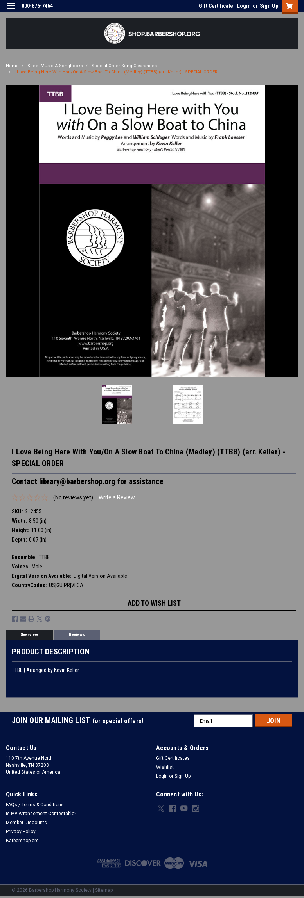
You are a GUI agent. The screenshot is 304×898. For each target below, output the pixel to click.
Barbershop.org (22, 840)
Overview (29, 634)
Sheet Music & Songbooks (55, 65)
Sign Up (269, 6)
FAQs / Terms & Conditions (35, 804)
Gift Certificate (216, 6)
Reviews (77, 634)
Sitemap (104, 890)
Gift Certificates (173, 758)
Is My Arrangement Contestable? (41, 813)
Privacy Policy (21, 831)
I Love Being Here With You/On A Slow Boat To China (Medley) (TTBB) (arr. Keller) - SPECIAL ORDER (116, 72)
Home (12, 65)
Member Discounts (26, 822)
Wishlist (165, 767)
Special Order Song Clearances (124, 65)
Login (244, 6)
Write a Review (117, 497)
